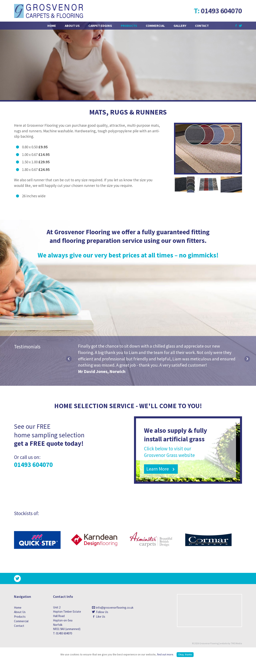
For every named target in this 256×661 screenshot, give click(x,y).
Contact (202, 26)
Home (51, 26)
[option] (158, 359)
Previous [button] (69, 359)
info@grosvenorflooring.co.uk (110, 607)
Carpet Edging (100, 26)
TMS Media (236, 643)
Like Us (100, 616)
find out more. (165, 654)
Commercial (155, 26)
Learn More (157, 469)
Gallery (180, 26)
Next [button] (247, 359)
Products (129, 26)
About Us (72, 26)
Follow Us (102, 612)
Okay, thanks (185, 654)
